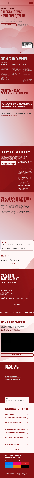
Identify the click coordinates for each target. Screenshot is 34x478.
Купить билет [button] (8, 24)
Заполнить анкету (12, 263)
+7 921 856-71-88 (19, 474)
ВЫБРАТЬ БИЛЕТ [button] (17, 449)
